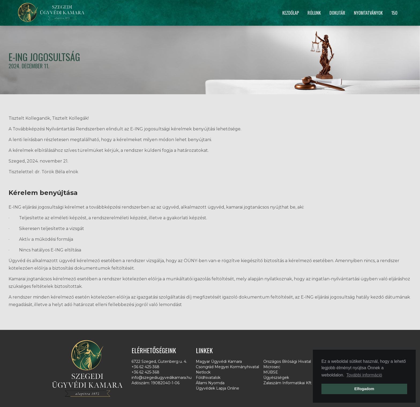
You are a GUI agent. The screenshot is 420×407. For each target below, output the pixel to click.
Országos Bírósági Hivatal (287, 361)
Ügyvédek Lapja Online (217, 388)
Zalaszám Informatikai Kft (287, 382)
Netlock (203, 372)
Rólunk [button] (314, 13)
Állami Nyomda (210, 382)
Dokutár (337, 13)
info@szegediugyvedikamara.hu (162, 377)
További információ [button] (364, 375)
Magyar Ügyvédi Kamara (219, 361)
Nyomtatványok (368, 13)
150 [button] (394, 13)
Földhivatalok (208, 377)
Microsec (271, 366)
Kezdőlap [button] (290, 13)
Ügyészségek (276, 377)
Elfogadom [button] (364, 389)
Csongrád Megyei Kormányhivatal (227, 366)
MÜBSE (270, 372)
